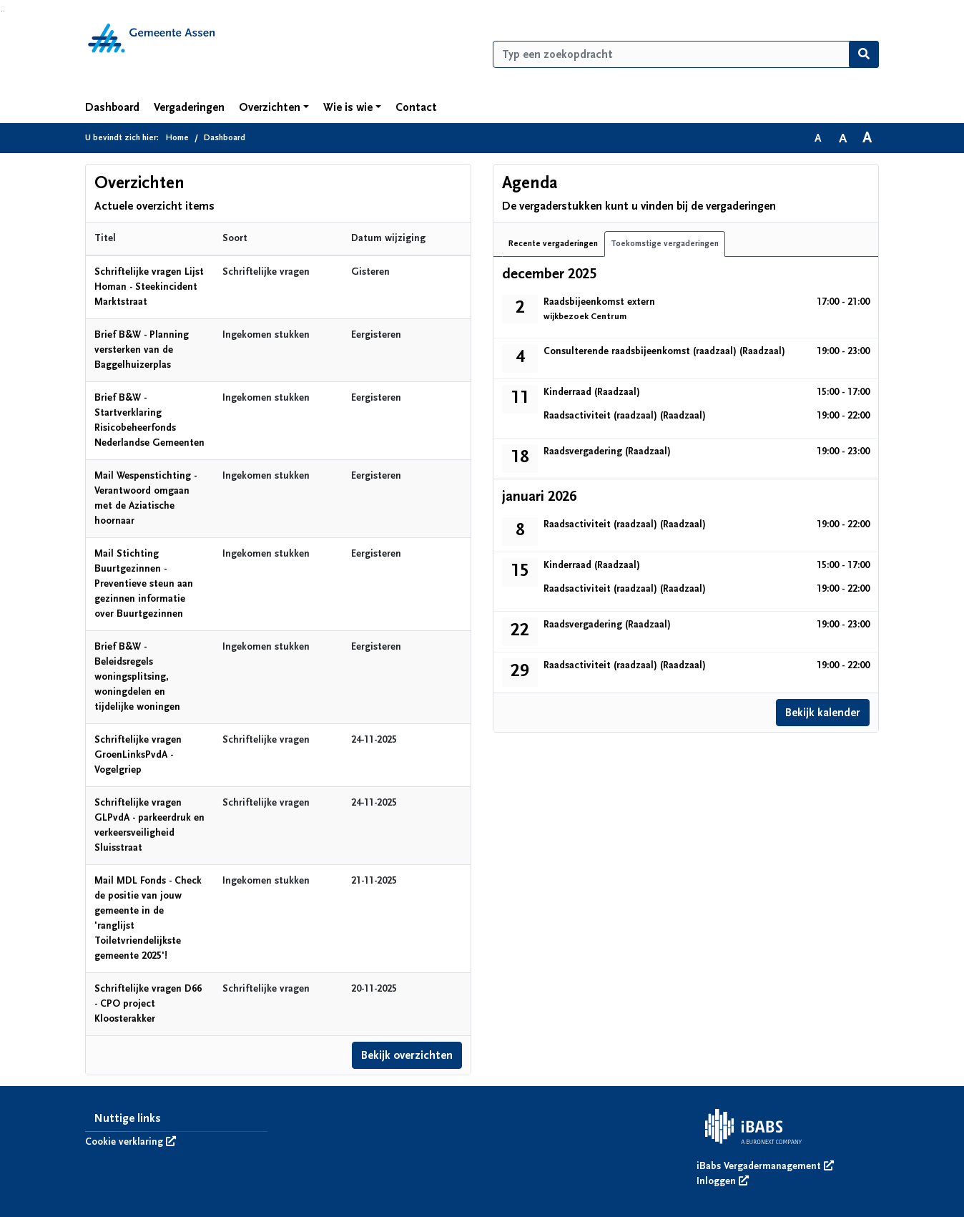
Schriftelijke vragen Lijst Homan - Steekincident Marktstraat (149, 287)
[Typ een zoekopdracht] (686, 54)
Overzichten (269, 107)
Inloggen (723, 1181)
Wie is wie (348, 107)
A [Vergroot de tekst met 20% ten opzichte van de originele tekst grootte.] (843, 138)
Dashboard (112, 107)
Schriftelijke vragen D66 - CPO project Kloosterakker (148, 1004)
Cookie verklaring (130, 1142)
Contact (416, 107)
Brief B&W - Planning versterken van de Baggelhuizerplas (141, 350)
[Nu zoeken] (864, 54)
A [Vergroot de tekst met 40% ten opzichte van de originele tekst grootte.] (867, 138)
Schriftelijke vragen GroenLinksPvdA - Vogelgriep (138, 755)
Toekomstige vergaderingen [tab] (665, 243)
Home (177, 137)
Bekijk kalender (823, 712)
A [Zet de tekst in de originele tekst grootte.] (818, 138)
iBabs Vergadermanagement (765, 1166)
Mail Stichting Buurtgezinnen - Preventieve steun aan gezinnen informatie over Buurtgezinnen (143, 584)
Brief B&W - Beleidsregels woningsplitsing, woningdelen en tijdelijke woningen (137, 677)
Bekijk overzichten (407, 1055)
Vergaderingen (189, 107)
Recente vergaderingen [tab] (553, 243)
